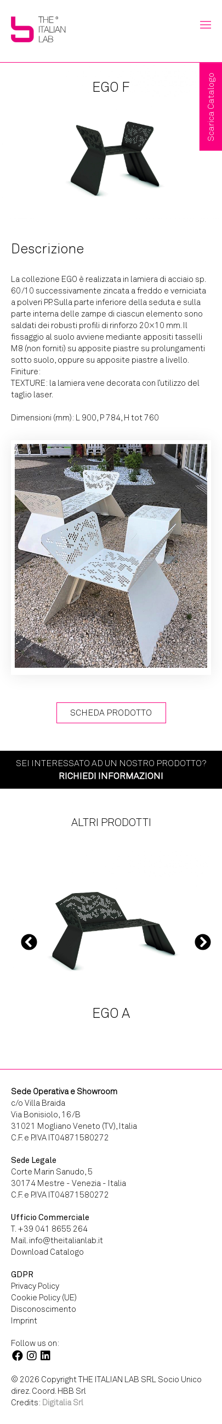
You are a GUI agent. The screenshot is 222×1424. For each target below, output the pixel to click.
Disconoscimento (43, 1309)
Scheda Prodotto (111, 712)
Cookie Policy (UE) (44, 1298)
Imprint (24, 1321)
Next (203, 942)
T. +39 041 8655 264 (49, 1229)
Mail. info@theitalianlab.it (57, 1240)
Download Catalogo (47, 1252)
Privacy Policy (35, 1286)
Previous (29, 942)
